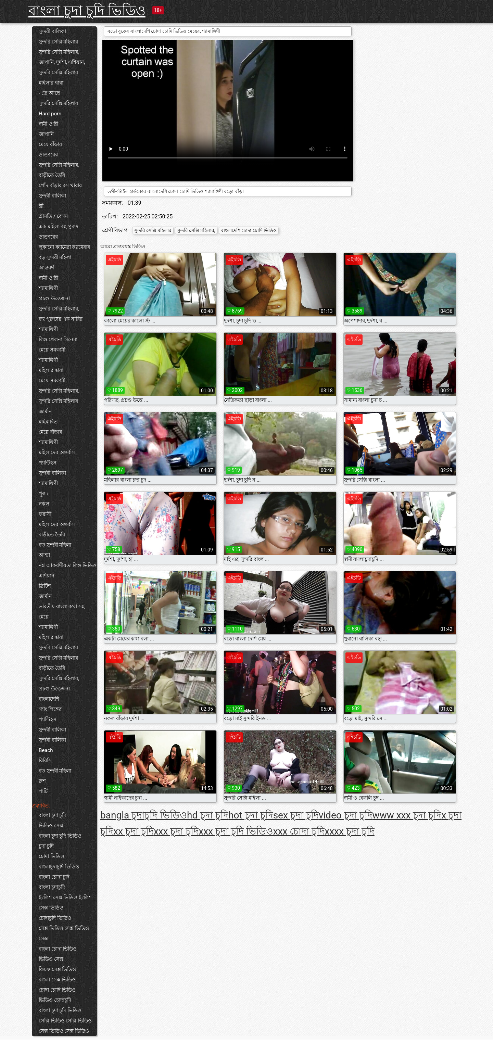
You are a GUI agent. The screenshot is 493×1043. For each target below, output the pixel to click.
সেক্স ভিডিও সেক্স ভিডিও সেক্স (64, 933)
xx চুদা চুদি (133, 831)
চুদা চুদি (46, 846)
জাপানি (46, 134)
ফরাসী (45, 514)
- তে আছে (49, 93)
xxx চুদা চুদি (176, 831)
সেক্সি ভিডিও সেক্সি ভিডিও (65, 1021)
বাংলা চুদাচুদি (52, 887)
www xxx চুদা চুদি (407, 815)
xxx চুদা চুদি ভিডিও (236, 831)
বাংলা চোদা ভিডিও (58, 949)
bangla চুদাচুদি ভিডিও (143, 815)
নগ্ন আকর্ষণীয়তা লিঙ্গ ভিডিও (68, 565)
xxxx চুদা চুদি (349, 831)
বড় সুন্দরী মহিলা (55, 257)
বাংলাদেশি (49, 699)
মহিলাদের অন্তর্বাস (57, 452)
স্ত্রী (41, 206)
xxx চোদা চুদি (299, 831)
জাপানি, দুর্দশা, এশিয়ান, (62, 62)
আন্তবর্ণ (46, 268)
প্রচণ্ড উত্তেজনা (54, 298)
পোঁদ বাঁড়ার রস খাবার (60, 185)
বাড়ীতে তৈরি (52, 175)
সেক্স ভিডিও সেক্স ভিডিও (64, 1031)
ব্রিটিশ (45, 586)
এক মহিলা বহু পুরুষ (58, 227)
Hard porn (50, 114)
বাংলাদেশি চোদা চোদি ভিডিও (249, 230)
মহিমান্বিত (48, 422)
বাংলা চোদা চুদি (54, 877)
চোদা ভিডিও (51, 856)
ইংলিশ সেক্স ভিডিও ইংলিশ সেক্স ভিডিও (65, 902)
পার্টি (43, 791)
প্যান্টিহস (47, 463)
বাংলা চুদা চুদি (52, 815)
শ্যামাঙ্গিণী (48, 288)
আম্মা (44, 555)
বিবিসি (45, 761)
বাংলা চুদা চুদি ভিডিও (87, 11)
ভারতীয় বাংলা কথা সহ (62, 606)
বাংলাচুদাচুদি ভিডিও (59, 867)
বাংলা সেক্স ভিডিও (57, 980)
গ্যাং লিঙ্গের (50, 709)
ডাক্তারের (48, 155)
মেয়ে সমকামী (52, 350)
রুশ (42, 781)
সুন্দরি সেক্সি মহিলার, (59, 52)
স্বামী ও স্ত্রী (48, 124)
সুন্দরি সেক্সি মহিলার (58, 42)
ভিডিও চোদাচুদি (55, 1000)
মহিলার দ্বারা (51, 83)
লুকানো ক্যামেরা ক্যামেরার (64, 247)
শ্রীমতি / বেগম (53, 216)
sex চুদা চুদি (296, 815)
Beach (46, 750)
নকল (44, 504)
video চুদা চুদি (345, 815)
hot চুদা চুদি (250, 815)
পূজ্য (43, 494)
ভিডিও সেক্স (51, 826)
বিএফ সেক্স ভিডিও (57, 969)
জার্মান (45, 411)
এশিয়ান (46, 576)
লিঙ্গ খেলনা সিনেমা (58, 339)
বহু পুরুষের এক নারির (61, 319)
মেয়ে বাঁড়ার (50, 144)
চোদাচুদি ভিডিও (55, 918)
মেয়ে (44, 617)
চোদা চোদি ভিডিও (57, 990)
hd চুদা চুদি (207, 815)
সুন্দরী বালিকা (52, 31)
